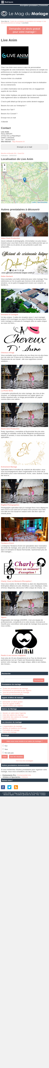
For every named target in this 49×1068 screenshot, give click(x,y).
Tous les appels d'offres (11, 704)
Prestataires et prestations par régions (17, 690)
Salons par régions (10, 719)
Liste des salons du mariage (13, 715)
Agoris (3, 617)
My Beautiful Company (38, 793)
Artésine (25, 777)
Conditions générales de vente (25, 794)
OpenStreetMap (42, 202)
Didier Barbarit (7, 276)
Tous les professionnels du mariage (16, 692)
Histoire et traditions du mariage (15, 728)
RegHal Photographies (10, 505)
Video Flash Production (10, 238)
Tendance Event (7, 543)
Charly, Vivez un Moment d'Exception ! (16, 581)
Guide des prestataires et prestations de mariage (25, 21)
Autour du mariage (10, 732)
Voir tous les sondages (24, 761)
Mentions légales (9, 794)
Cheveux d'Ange (7, 353)
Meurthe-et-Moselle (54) (8, 153)
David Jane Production (10, 429)
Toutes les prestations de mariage (15, 688)
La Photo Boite (7, 391)
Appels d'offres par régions (13, 706)
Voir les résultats (16, 757)
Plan (37, 794)
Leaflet (34, 202)
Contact (43, 794)
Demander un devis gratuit (12, 702)
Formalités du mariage (11, 730)
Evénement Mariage (9, 467)
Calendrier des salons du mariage (15, 717)
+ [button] (4, 165)
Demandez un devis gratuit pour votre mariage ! (24, 30)
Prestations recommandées (13, 694)
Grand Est (21, 153)
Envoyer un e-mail (24, 147)
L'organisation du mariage (12, 726)
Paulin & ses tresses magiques (13, 655)
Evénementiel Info (24, 775)
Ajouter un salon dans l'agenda (14, 713)
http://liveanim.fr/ (18, 142)
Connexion (43, 5)
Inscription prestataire (29, 5)
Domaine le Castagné (9, 315)
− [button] (4, 169)
